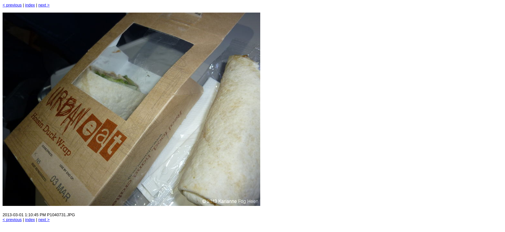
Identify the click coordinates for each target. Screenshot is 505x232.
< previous (12, 5)
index (30, 5)
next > (44, 5)
